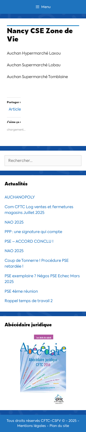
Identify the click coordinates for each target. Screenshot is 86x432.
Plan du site (59, 425)
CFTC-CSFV (51, 420)
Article (15, 109)
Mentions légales (31, 425)
